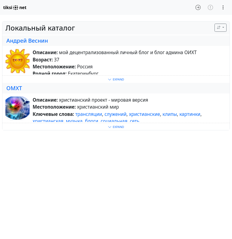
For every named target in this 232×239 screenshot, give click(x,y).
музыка (74, 121)
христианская (48, 121)
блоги (91, 121)
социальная (114, 121)
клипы (170, 114)
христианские (144, 114)
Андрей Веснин (27, 40)
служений (116, 114)
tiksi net (15, 7)
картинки (190, 114)
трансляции (88, 114)
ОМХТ (14, 88)
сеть (134, 121)
